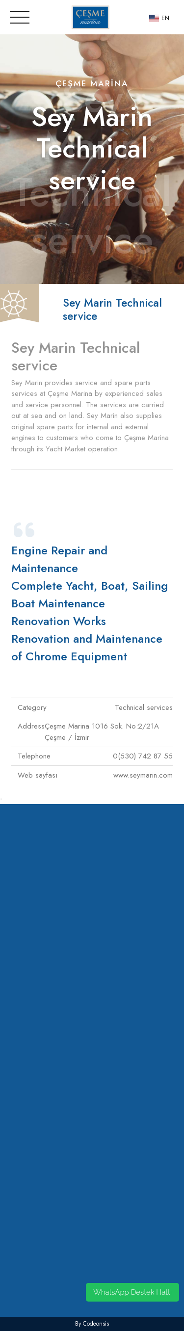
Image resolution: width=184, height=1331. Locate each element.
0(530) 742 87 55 (143, 756)
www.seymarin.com (143, 775)
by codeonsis (92, 1323)
